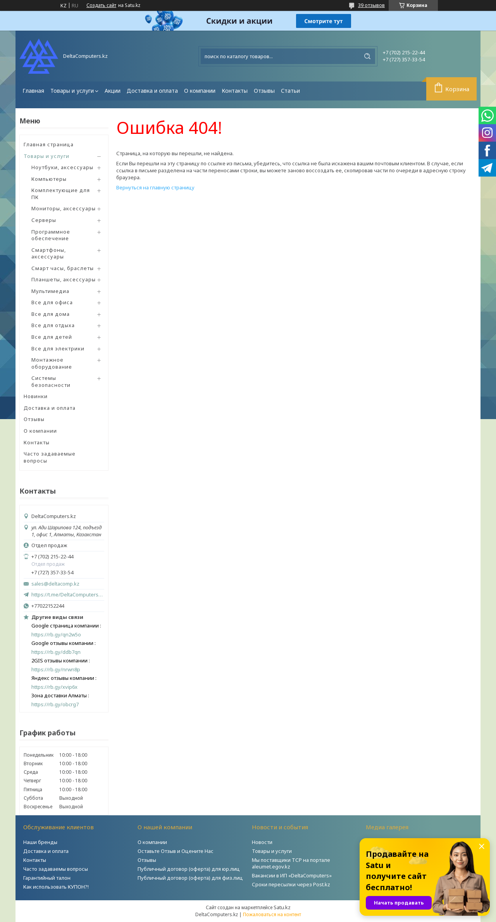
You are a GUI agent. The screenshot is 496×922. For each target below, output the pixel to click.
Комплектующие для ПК (60, 194)
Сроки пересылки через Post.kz (291, 884)
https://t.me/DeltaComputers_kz (67, 594)
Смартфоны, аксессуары (48, 253)
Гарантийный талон (47, 877)
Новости (262, 842)
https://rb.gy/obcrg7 (55, 704)
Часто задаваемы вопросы (55, 868)
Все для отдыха (53, 325)
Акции (113, 90)
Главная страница (49, 144)
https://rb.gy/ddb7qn (56, 652)
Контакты (235, 90)
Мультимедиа (50, 291)
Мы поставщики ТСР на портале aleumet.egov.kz (291, 863)
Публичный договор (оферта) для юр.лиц (189, 868)
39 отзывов (371, 5)
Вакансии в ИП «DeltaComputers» (292, 875)
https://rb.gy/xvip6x (54, 687)
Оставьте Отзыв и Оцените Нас (176, 850)
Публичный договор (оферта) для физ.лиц (190, 877)
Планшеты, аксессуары (63, 279)
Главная (33, 90)
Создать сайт (101, 5)
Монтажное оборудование (51, 363)
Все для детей (51, 336)
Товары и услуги (72, 90)
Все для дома (50, 313)
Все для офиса (52, 302)
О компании (199, 90)
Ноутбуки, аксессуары (62, 167)
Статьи (290, 90)
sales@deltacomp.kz (55, 584)
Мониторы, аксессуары (63, 208)
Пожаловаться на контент (272, 914)
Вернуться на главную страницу (155, 187)
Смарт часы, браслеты (62, 268)
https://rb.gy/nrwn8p (55, 669)
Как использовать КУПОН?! (56, 886)
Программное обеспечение (50, 235)
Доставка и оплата (152, 90)
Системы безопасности (51, 381)
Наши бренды (40, 842)
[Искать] (367, 56)
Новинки (36, 396)
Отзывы (264, 90)
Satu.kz (282, 907)
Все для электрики (57, 348)
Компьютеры (49, 178)
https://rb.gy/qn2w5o (56, 634)
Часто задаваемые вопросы (50, 457)
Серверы (43, 220)
